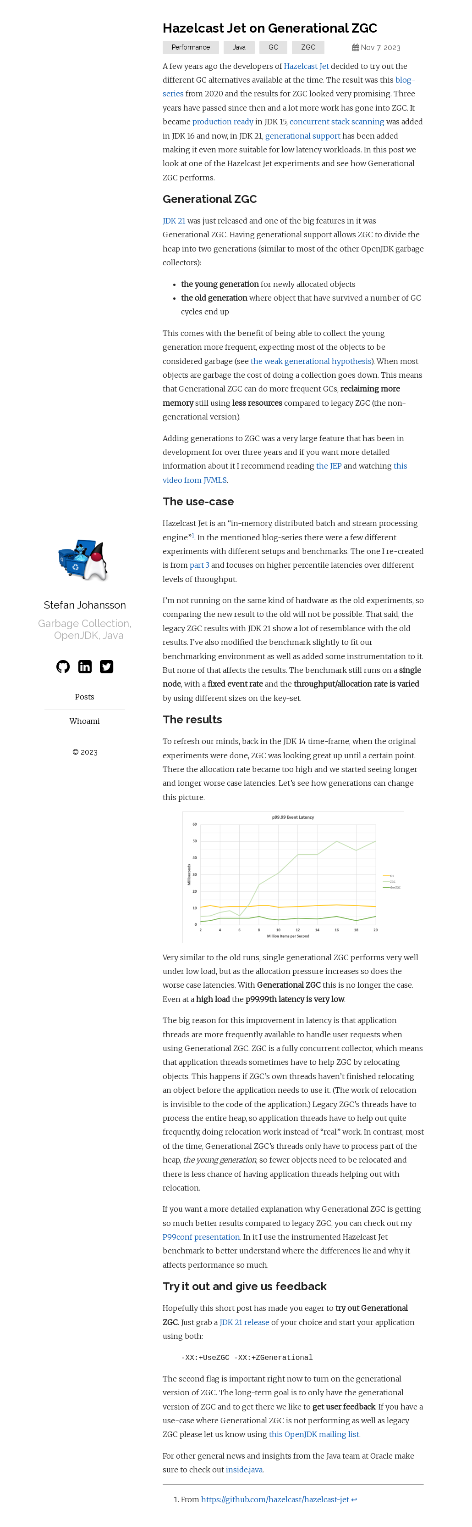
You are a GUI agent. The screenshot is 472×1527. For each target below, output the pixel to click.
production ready (222, 121)
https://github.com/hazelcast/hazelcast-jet (275, 1499)
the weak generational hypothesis (311, 361)
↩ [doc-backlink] (354, 1499)
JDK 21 (174, 220)
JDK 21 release (244, 1322)
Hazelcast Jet (306, 66)
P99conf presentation (201, 1237)
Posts (84, 696)
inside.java (244, 1469)
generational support (302, 135)
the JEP (329, 465)
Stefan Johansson (85, 605)
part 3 (199, 565)
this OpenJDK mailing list (314, 1434)
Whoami (85, 721)
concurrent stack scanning (337, 121)
